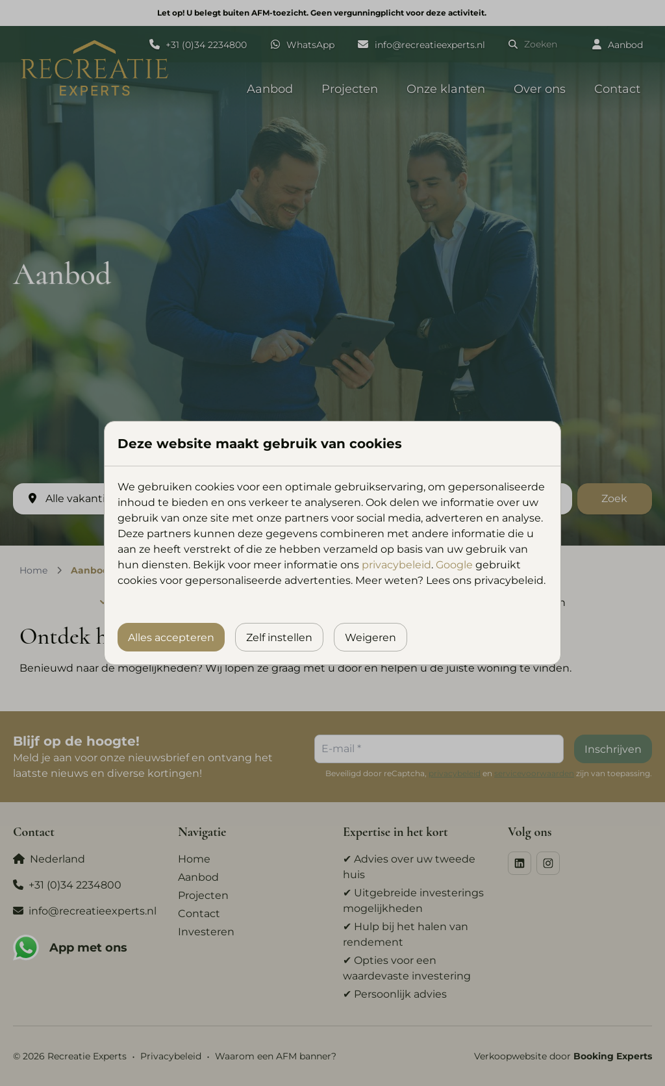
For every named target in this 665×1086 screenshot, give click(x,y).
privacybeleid (396, 565)
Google (454, 565)
